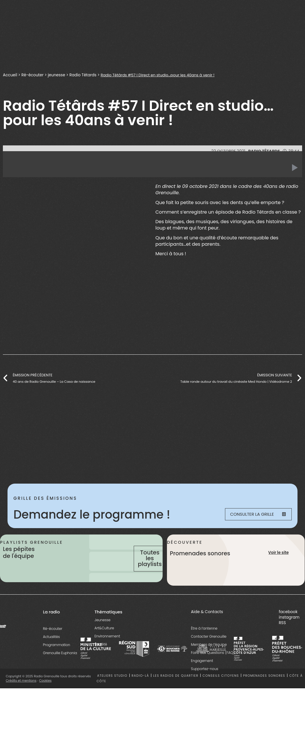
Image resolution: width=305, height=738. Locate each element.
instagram (289, 630)
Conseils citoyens (220, 689)
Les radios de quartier (175, 689)
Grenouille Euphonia (60, 665)
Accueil (10, 75)
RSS (282, 636)
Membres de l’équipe (209, 657)
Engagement (202, 673)
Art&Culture (104, 640)
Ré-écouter (33, 75)
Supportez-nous (204, 681)
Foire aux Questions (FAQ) (213, 665)
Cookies (45, 693)
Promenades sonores (264, 689)
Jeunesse (102, 632)
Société (100, 656)
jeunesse (57, 75)
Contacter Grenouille (208, 649)
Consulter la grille (255, 514)
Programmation (56, 657)
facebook (288, 624)
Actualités (51, 649)
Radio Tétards (84, 75)
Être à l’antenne (204, 641)
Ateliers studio (112, 689)
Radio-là (140, 689)
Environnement (107, 648)
